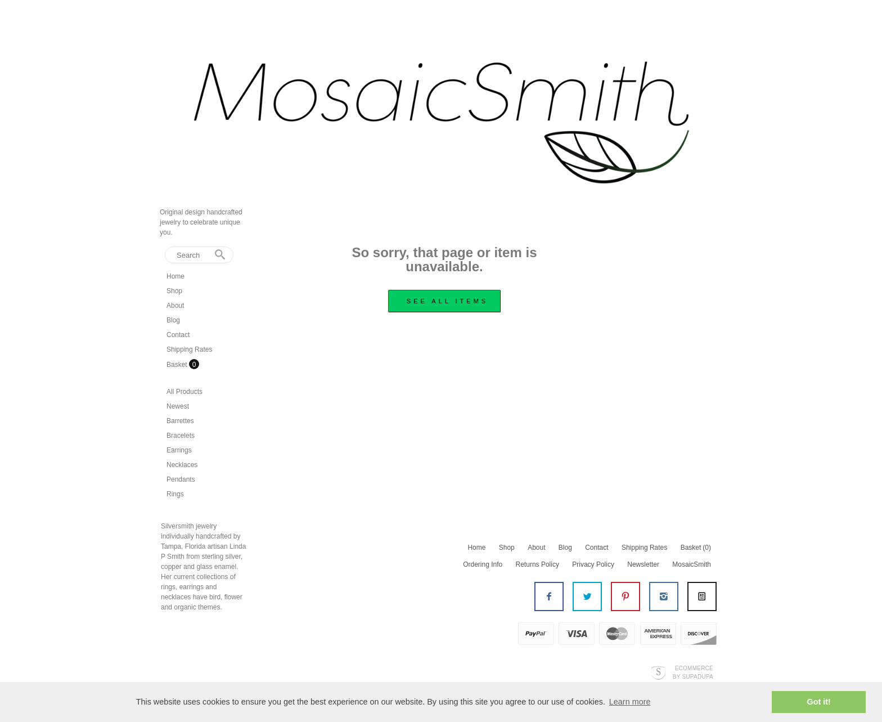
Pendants (180, 479)
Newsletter (643, 564)
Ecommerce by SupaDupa (693, 672)
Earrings (179, 450)
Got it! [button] (819, 701)
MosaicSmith (691, 564)
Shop (174, 291)
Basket (177, 365)
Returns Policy (537, 564)
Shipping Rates (189, 349)
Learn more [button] (630, 701)
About (175, 306)
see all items (447, 301)
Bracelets (180, 436)
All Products (184, 392)
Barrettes (180, 421)
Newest (177, 406)
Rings (175, 494)
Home (175, 276)
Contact (178, 335)
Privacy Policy (593, 564)
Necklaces (181, 465)
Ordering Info (482, 564)
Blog (173, 320)
